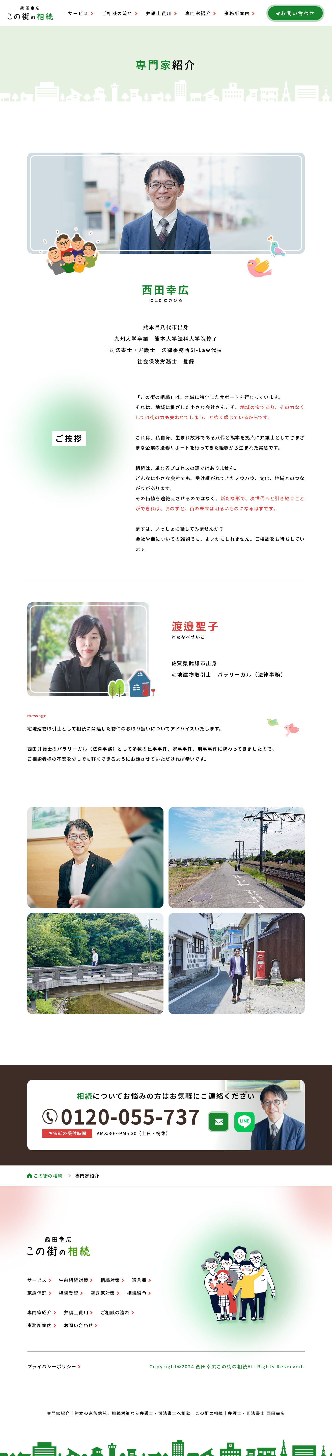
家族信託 (37, 1293)
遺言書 (139, 1280)
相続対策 (110, 1280)
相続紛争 (137, 1293)
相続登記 (68, 1293)
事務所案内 (237, 13)
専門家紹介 (198, 13)
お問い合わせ (78, 1325)
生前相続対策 (73, 1280)
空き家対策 (103, 1293)
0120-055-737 (130, 1116)
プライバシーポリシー (51, 1366)
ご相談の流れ (117, 13)
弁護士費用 (159, 13)
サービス (78, 13)
